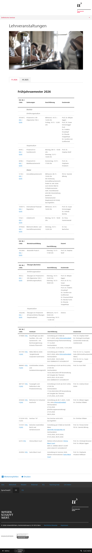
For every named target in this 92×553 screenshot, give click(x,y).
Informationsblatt (65, 338)
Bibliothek (12, 485)
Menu (7, 550)
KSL (20, 120)
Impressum (64, 525)
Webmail (34, 485)
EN (23, 490)
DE (16, 490)
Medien (23, 485)
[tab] (14, 79)
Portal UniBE (20, 551)
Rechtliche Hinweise (50, 525)
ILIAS (20, 122)
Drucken (27, 476)
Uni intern (67, 485)
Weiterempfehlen (11, 476)
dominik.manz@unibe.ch (56, 430)
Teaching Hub (54, 485)
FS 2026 (14, 79)
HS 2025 (25, 79)
